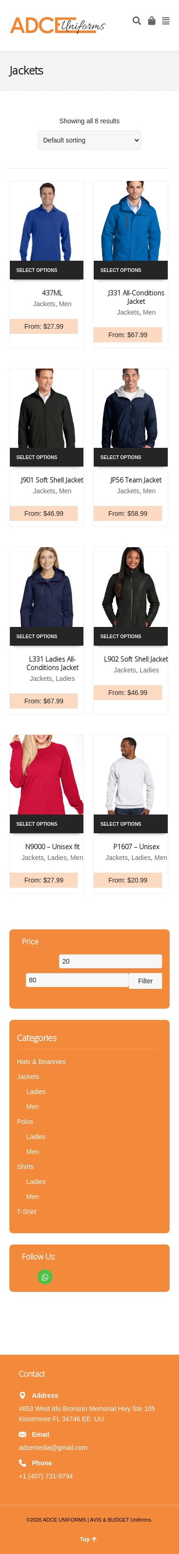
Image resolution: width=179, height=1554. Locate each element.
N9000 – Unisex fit (52, 846)
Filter (145, 981)
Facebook (24, 1276)
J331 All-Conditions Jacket (136, 297)
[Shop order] (89, 140)
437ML (52, 292)
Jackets (44, 304)
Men (65, 304)
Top (88, 1539)
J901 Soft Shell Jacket (52, 479)
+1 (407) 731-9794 (46, 1476)
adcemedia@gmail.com (53, 1447)
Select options (36, 270)
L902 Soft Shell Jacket (136, 659)
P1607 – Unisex (136, 846)
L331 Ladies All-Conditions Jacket (52, 663)
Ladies (65, 678)
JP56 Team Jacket (136, 479)
